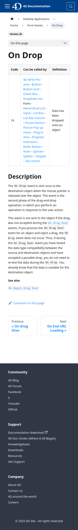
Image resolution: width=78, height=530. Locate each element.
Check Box (30, 94)
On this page (19, 43)
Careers (13, 502)
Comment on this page (26, 303)
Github (12, 409)
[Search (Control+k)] (71, 6)
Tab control (32, 161)
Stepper (41, 156)
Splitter (28, 156)
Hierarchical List (34, 108)
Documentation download (27, 433)
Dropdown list (32, 99)
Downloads (15, 450)
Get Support (16, 462)
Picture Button (35, 123)
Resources (15, 456)
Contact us (15, 491)
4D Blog (13, 380)
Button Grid (31, 89)
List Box (38, 113)
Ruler (27, 151)
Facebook (14, 392)
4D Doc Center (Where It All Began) (32, 438)
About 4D (14, 485)
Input (27, 113)
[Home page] (12, 19)
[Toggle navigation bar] (7, 6)
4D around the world (22, 496)
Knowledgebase (19, 444)
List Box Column (34, 118)
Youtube (14, 403)
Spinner (38, 151)
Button (36, 84)
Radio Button (32, 147)
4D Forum (15, 386)
